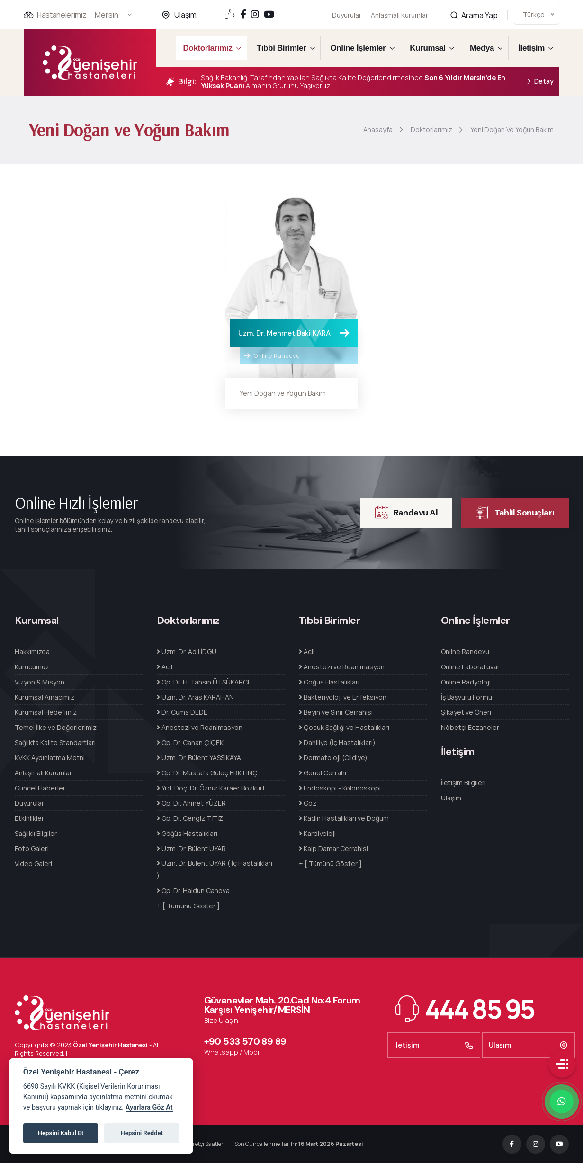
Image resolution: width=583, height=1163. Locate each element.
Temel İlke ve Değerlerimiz (56, 727)
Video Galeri (33, 863)
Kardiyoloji (317, 833)
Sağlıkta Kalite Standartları (55, 742)
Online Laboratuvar (470, 666)
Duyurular (346, 14)
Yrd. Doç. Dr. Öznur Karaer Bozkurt (211, 787)
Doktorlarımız (207, 48)
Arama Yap (474, 5)
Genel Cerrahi (322, 772)
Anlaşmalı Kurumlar (399, 9)
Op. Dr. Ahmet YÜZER (191, 803)
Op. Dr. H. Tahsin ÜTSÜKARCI (203, 681)
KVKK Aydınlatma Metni (50, 757)
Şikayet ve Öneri (466, 712)
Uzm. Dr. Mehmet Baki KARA (284, 333)
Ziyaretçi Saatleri (203, 1144)
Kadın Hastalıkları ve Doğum (344, 818)
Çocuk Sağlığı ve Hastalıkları (344, 727)
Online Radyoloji (466, 681)
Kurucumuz (32, 666)
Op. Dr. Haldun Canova (193, 890)
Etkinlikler (29, 818)
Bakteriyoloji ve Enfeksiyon (342, 696)
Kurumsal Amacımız (44, 696)
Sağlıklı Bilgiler (36, 833)
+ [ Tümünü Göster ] (188, 905)
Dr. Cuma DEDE (182, 712)
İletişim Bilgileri (463, 782)
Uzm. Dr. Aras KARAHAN (195, 696)
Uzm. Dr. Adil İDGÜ (186, 651)
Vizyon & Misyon (39, 681)
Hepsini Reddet (142, 1132)
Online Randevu (272, 355)
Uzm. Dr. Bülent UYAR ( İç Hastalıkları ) (214, 869)
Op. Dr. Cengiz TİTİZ (190, 818)
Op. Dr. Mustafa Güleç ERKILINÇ (207, 772)
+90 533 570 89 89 (245, 1041)
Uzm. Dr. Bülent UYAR (191, 848)
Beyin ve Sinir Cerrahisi (336, 712)
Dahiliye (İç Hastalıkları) (337, 742)
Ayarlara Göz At (149, 1107)
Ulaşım (185, 14)
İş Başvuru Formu (466, 696)
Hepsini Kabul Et (60, 1132)
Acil (164, 666)
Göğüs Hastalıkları (187, 833)
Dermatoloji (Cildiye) (333, 757)
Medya (482, 48)
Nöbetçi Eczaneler (470, 727)
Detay (539, 82)
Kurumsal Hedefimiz (46, 712)
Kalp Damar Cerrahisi (333, 848)
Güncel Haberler (40, 787)
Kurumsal (428, 48)
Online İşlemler (358, 48)
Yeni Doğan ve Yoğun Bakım (283, 393)
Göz (307, 803)
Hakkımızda (32, 651)
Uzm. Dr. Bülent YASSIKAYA (199, 757)
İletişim (531, 48)
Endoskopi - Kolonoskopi (340, 787)
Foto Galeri (32, 848)
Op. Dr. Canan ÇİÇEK (190, 742)
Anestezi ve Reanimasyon (199, 727)
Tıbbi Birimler (281, 48)
